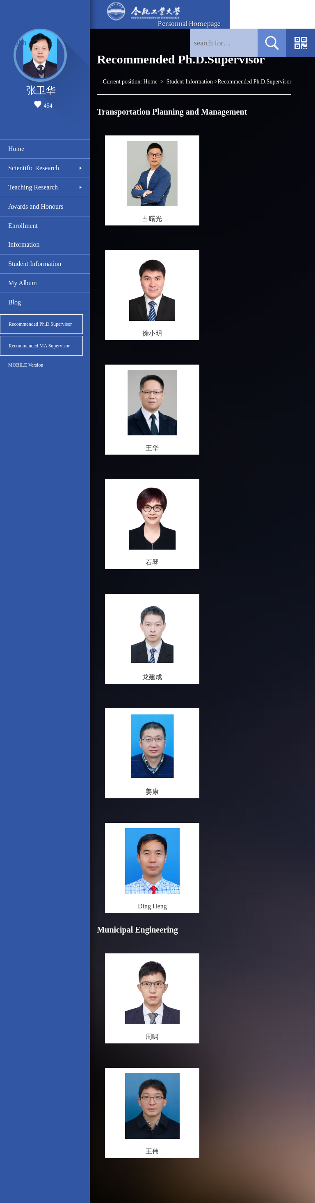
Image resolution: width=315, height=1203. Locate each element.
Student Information (34, 263)
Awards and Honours (36, 206)
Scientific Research (33, 167)
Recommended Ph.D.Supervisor (40, 324)
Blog (14, 302)
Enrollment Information (23, 235)
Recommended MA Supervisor (39, 346)
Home (16, 148)
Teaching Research (33, 187)
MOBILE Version (25, 365)
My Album (22, 282)
